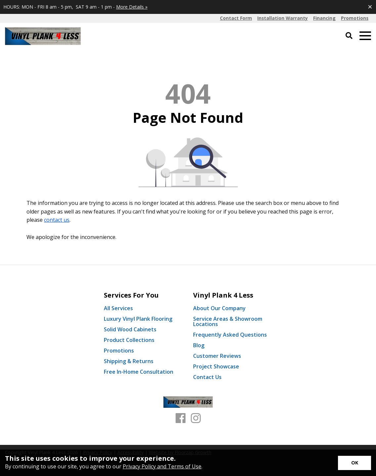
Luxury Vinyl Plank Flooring (138, 318)
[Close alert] (370, 7)
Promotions (119, 350)
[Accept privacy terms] (354, 463)
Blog (198, 345)
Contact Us (207, 377)
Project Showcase (216, 366)
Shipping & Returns (128, 361)
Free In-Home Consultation (138, 371)
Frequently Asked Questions (230, 334)
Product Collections (129, 340)
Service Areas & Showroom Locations (227, 321)
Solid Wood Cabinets (130, 329)
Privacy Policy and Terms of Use (162, 466)
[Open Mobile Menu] (365, 35)
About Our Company (219, 308)
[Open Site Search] (349, 35)
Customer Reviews (217, 355)
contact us (56, 219)
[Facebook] (181, 418)
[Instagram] (196, 418)
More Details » (131, 7)
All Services (118, 308)
